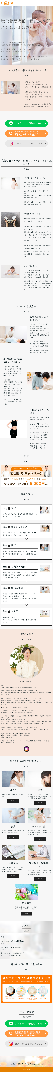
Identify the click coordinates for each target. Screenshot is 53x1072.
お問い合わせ (26, 1069)
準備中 (13, 800)
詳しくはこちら (13, 837)
